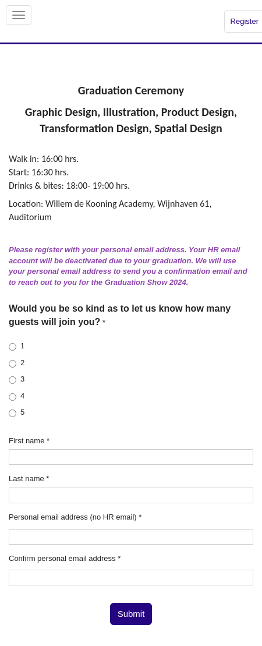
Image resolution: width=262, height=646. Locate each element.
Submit (131, 614)
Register (245, 21)
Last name (29, 478)
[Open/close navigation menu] (18, 15)
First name (29, 440)
